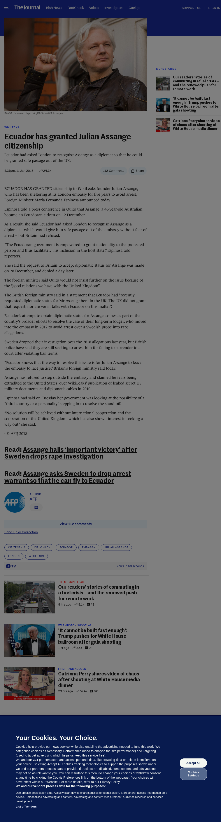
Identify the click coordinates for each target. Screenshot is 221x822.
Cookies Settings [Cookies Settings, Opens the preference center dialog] (193, 773)
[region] (110, 769)
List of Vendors (26, 806)
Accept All (193, 763)
